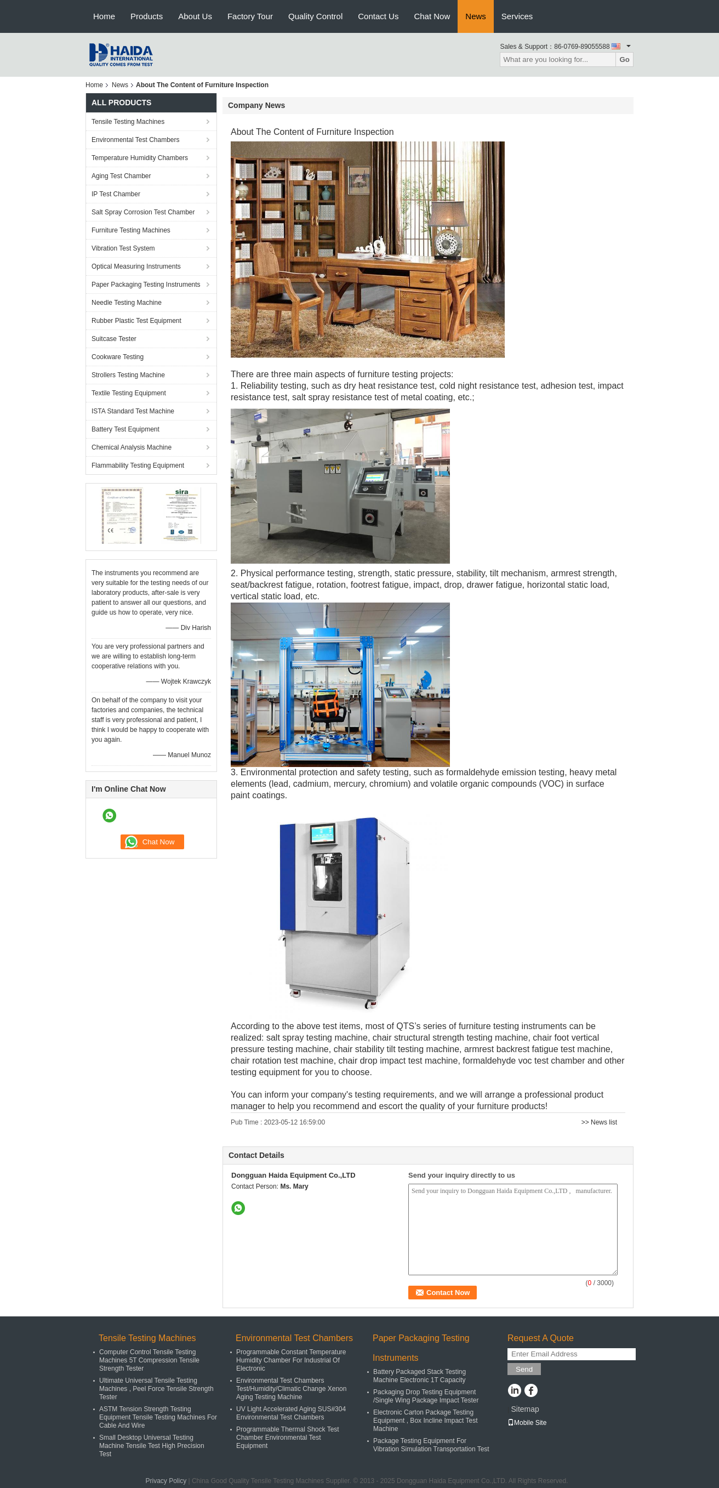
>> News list (599, 1122)
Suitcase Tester (114, 339)
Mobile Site (526, 1423)
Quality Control (315, 16)
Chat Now (432, 16)
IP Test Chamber (116, 194)
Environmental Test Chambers (136, 140)
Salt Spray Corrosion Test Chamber (143, 212)
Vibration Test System (123, 248)
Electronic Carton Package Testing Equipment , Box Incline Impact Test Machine (425, 1421)
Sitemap (525, 1409)
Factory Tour (250, 16)
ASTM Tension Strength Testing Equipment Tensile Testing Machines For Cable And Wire (158, 1417)
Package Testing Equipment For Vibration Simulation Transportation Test (431, 1445)
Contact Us (378, 16)
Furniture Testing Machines (131, 230)
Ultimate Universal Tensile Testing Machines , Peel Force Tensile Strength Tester (156, 1389)
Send (524, 1369)
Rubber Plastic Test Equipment (136, 321)
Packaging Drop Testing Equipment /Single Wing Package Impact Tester (426, 1396)
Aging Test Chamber (121, 176)
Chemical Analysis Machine (132, 447)
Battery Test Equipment (125, 429)
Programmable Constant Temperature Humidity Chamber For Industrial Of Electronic (291, 1360)
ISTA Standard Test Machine (133, 411)
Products (146, 16)
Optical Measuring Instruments (136, 266)
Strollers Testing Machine (128, 375)
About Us (195, 16)
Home (104, 16)
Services (517, 16)
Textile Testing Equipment (129, 393)
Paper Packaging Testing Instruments (146, 284)
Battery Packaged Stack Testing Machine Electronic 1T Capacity (419, 1376)
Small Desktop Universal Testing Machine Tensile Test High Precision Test (151, 1446)
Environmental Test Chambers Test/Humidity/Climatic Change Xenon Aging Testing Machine (291, 1389)
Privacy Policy (165, 1481)
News (475, 16)
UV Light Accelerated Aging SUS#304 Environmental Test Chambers (291, 1413)
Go (624, 59)
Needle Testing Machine (127, 302)
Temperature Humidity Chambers (140, 158)
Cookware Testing (118, 357)
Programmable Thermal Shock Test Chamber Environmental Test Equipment (287, 1437)
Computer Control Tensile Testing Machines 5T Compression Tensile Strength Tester (149, 1360)
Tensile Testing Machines (128, 122)
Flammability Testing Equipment (138, 465)
